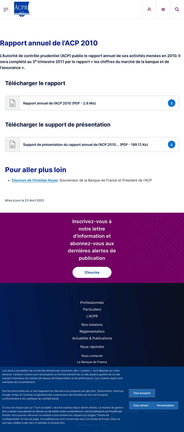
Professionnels (92, 302)
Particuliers (92, 309)
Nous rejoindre (92, 347)
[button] (92, 103)
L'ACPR (92, 316)
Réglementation (92, 331)
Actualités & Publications (92, 338)
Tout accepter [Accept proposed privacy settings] (142, 393)
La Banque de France (92, 362)
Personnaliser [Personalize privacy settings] (165, 405)
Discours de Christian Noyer (35, 180)
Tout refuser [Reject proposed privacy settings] (141, 405)
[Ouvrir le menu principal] (5, 9)
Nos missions (92, 324)
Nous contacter (92, 355)
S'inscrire (92, 272)
